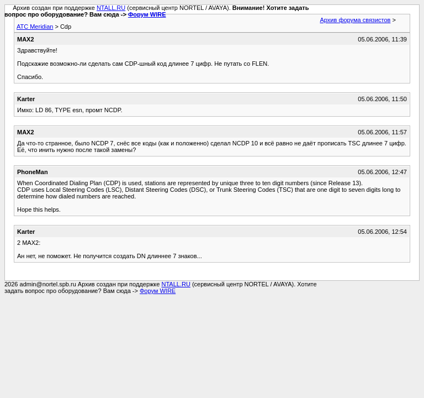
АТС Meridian (35, 26)
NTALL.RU (111, 7)
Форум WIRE (147, 14)
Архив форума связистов (355, 20)
